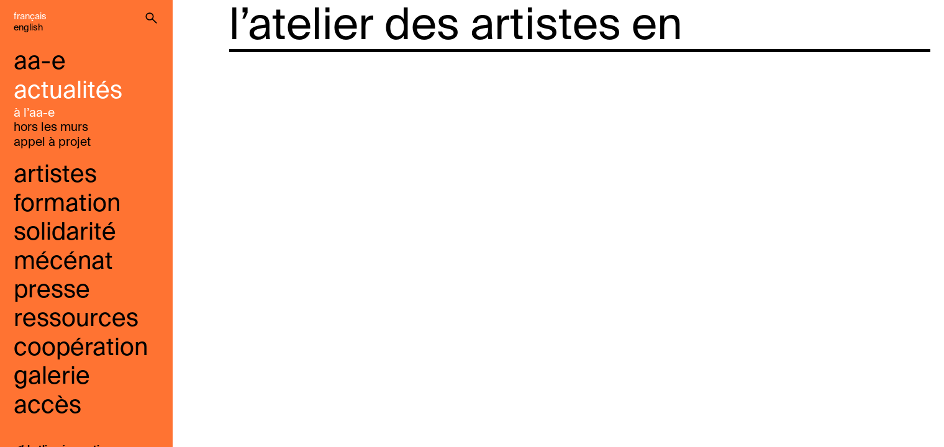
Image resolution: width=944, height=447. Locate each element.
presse (52, 291)
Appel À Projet (52, 142)
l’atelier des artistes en (456, 27)
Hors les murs (51, 127)
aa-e (40, 62)
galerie (52, 377)
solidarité (65, 233)
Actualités (68, 91)
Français (30, 16)
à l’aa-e (34, 113)
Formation (67, 204)
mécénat (63, 262)
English (28, 28)
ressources (76, 319)
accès (47, 406)
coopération (81, 348)
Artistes (55, 175)
